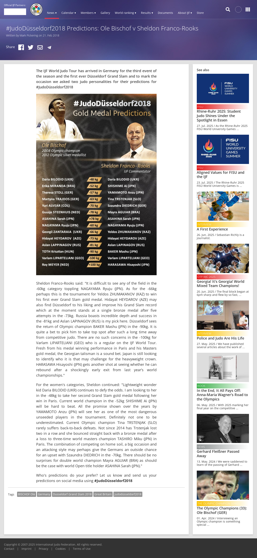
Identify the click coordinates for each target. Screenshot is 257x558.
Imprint (26, 549)
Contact (9, 549)
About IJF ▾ (185, 13)
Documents (165, 13)
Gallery (105, 13)
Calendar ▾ (68, 13)
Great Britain (103, 494)
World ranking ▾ (125, 13)
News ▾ (52, 13)
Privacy (43, 549)
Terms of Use (82, 549)
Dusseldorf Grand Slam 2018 (72, 494)
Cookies (60, 549)
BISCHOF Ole (26, 494)
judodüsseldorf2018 (127, 494)
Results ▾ (147, 13)
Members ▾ (88, 13)
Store (200, 13)
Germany (44, 494)
